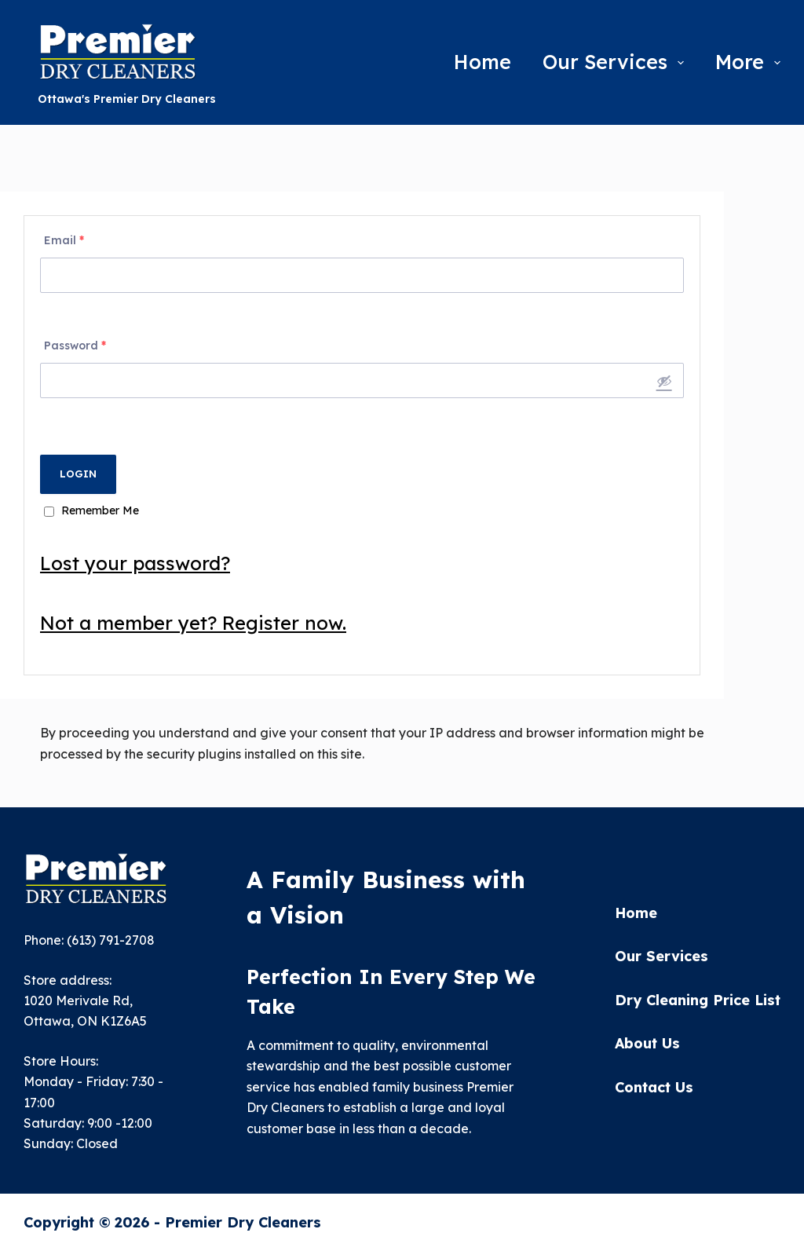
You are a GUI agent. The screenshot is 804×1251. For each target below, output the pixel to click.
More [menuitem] (747, 61)
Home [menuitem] (482, 61)
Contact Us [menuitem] (654, 1088)
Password (75, 345)
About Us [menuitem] (647, 1044)
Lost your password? (135, 563)
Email (64, 240)
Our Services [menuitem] (616, 61)
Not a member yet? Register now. (193, 623)
